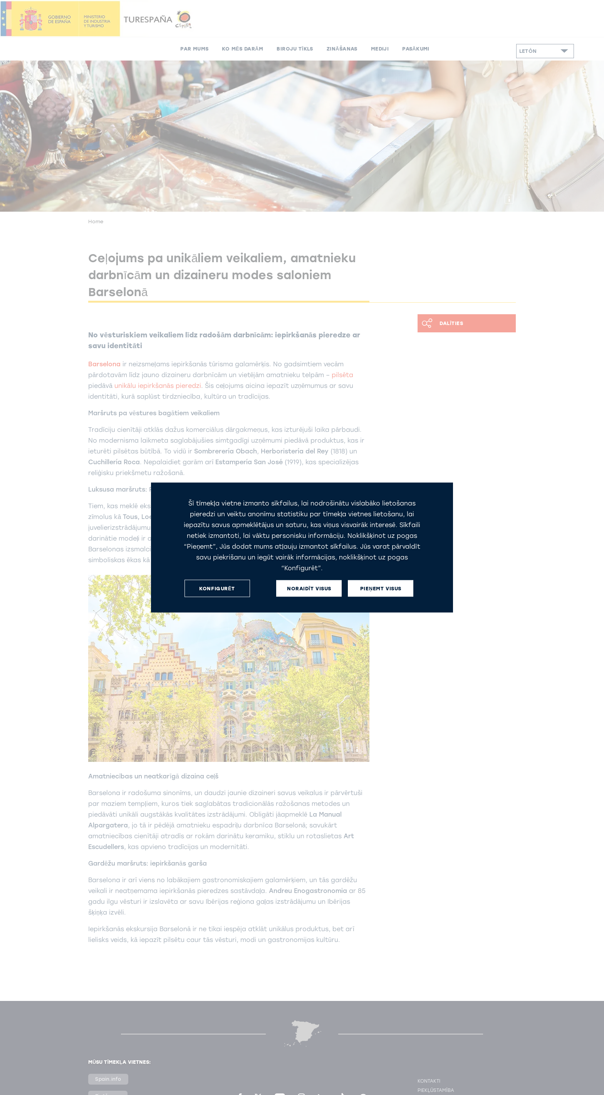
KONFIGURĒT (217, 588)
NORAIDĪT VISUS (309, 588)
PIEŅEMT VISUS (380, 588)
